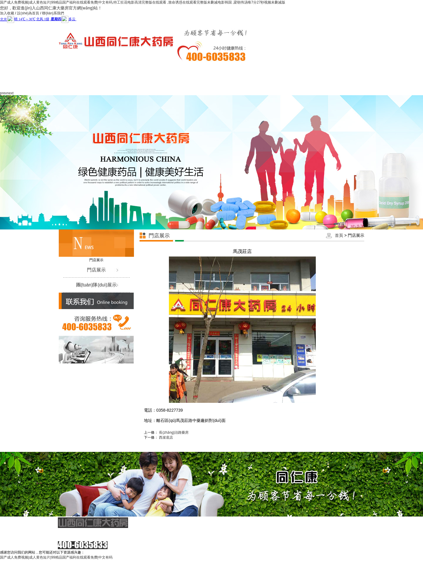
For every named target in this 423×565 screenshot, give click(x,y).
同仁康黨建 (197, 69)
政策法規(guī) (253, 76)
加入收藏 (7, 13)
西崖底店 (166, 437)
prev (3, 93)
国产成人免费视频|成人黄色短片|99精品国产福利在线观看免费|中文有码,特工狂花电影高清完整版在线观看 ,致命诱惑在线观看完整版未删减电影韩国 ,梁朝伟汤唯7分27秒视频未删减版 (142, 2)
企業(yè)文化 (142, 69)
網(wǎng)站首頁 (59, 76)
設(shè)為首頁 (28, 13)
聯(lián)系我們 (53, 13)
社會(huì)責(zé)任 (225, 76)
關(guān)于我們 (87, 76)
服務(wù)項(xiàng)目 (170, 76)
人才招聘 (335, 69)
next (10, 93)
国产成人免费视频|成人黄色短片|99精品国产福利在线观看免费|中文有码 (56, 557)
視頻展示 (308, 69)
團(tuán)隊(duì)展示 (96, 284)
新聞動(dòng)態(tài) (115, 76)
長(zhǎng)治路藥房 (174, 432)
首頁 (339, 235)
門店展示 (280, 69)
